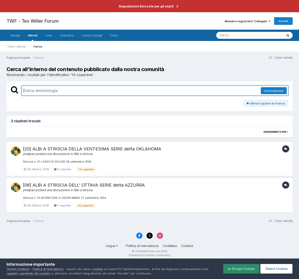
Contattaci (170, 246)
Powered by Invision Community (149, 255)
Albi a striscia (83, 154)
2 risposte (62, 169)
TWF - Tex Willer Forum (33, 21)
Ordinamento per (275, 132)
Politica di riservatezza (142, 246)
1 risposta (62, 205)
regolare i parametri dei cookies (28, 273)
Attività (33, 37)
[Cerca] (239, 35)
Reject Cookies (276, 268)
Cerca (37, 46)
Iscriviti (283, 21)
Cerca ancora (273, 90)
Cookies (187, 246)
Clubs (114, 35)
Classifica (67, 35)
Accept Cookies (241, 268)
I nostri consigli (92, 35)
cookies (97, 269)
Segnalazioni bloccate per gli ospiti (146, 6)
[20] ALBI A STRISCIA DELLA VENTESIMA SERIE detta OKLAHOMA (92, 148)
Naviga (15, 35)
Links (48, 35)
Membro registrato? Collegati (247, 21)
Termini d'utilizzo (18, 269)
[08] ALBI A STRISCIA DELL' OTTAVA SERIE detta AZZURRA (84, 185)
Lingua (112, 246)
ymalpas (29, 154)
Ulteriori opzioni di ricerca (266, 103)
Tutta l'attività (16, 46)
